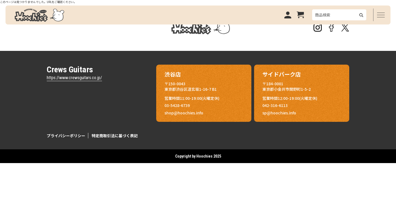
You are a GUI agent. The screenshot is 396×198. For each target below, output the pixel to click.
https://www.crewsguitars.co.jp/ (74, 77)
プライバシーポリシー (66, 135)
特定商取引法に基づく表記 (115, 135)
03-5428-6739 (177, 105)
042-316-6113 (275, 105)
